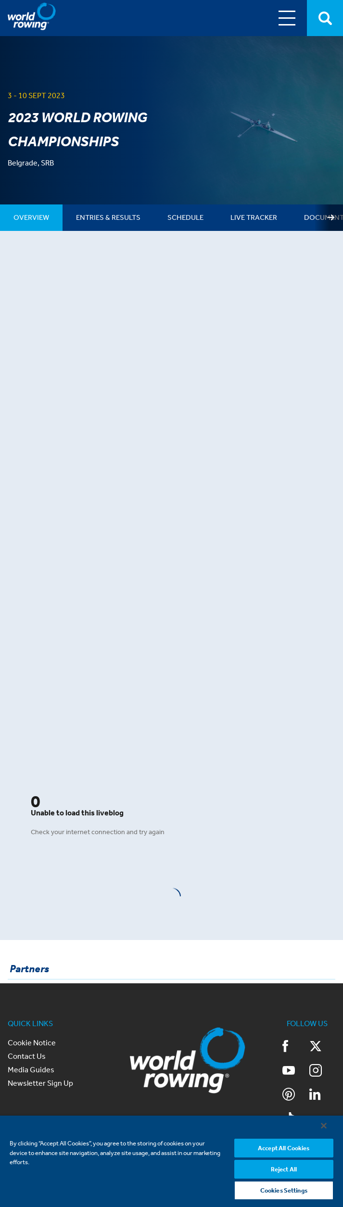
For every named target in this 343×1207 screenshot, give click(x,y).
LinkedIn (314, 1094)
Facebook (285, 1046)
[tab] (31, 217)
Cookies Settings (283, 1190)
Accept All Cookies (283, 1147)
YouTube (288, 1070)
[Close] (324, 1125)
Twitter (315, 1046)
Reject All (284, 1168)
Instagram (315, 1070)
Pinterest (288, 1094)
